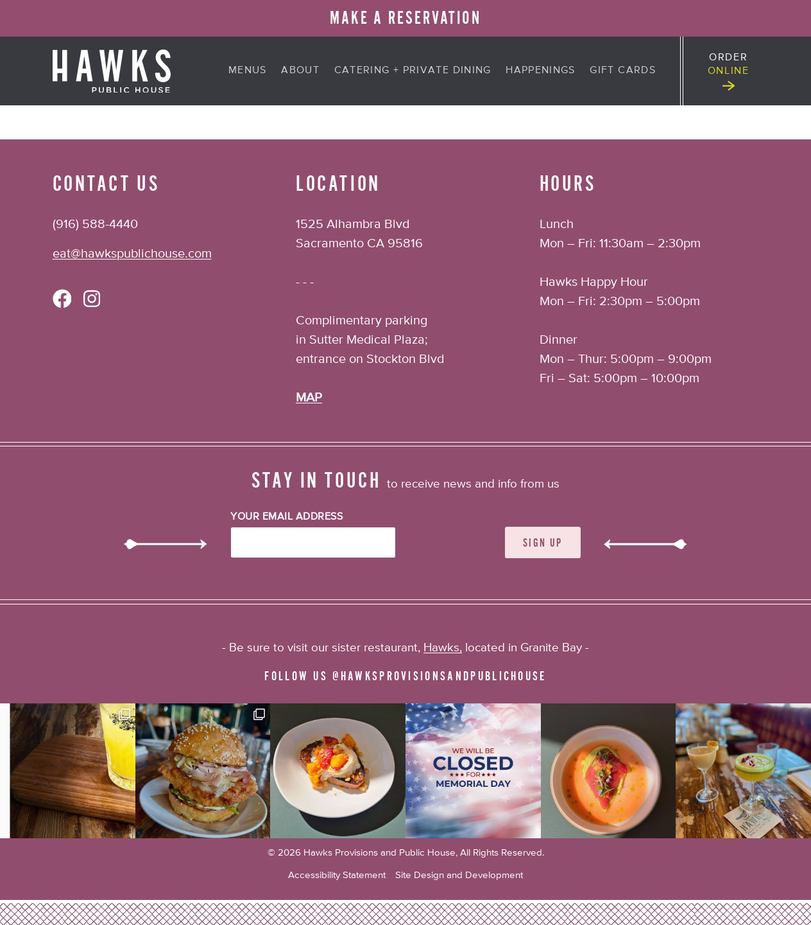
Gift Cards (623, 71)
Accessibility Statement (337, 875)
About (300, 71)
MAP (309, 398)
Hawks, (442, 648)
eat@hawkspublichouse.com (132, 254)
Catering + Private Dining (412, 71)
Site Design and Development (459, 875)
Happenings (541, 71)
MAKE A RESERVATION (405, 18)
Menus (247, 71)
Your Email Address (286, 517)
